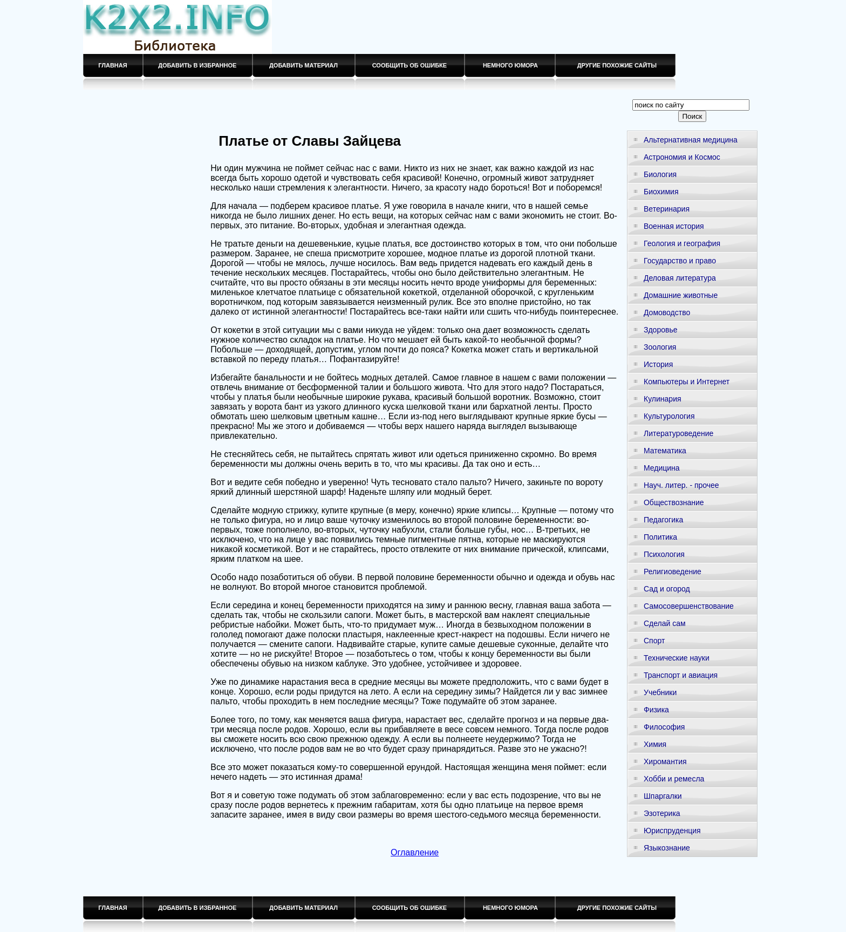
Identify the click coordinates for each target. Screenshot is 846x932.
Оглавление (415, 852)
